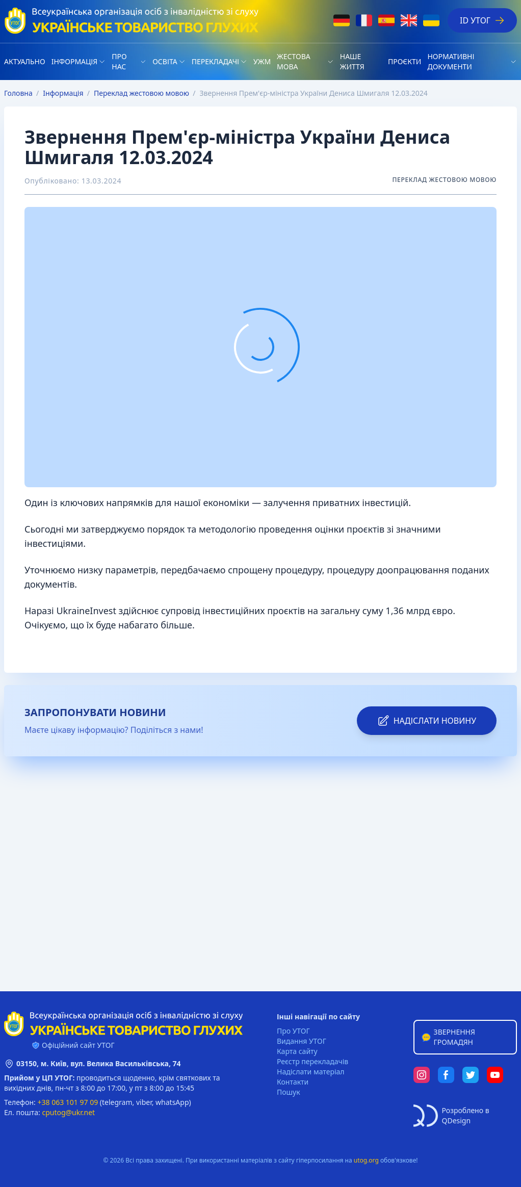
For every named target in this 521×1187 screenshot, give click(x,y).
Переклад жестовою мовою (141, 93)
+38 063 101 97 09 (68, 1102)
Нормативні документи (450, 61)
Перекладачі (215, 61)
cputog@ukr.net (68, 1112)
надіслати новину (426, 721)
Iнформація (74, 61)
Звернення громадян (448, 1037)
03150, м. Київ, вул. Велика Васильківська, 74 (98, 1063)
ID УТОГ (482, 20)
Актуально (24, 61)
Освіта (164, 61)
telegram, (118, 1102)
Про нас (119, 61)
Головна (18, 93)
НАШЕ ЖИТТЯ (352, 61)
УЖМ (262, 61)
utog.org (366, 1160)
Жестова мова (293, 61)
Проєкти (404, 61)
